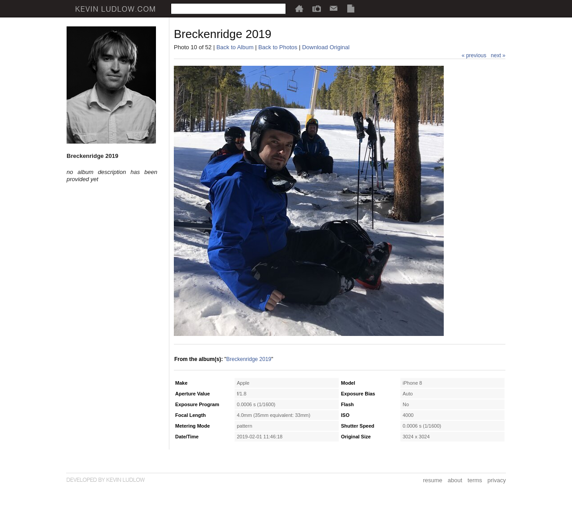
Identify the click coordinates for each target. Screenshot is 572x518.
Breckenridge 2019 (248, 359)
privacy (497, 480)
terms (474, 480)
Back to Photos (277, 47)
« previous (474, 55)
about (455, 480)
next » (498, 55)
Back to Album (234, 47)
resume (432, 480)
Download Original (325, 47)
